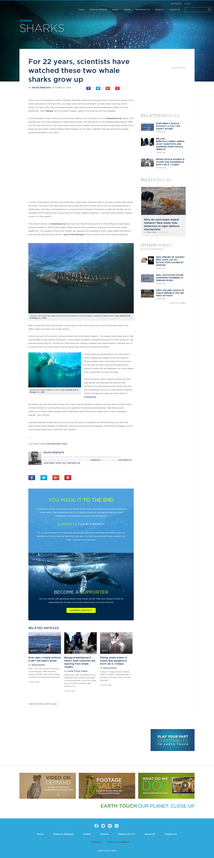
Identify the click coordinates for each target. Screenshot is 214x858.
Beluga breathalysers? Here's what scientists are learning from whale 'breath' (170, 144)
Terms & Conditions (118, 842)
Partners (96, 842)
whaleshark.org (113, 118)
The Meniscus (125, 460)
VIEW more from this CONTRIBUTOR (61, 463)
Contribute (175, 4)
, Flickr (64, 444)
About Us (159, 9)
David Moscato (41, 87)
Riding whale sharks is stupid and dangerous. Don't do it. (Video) (113, 660)
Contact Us (174, 9)
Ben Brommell (54, 444)
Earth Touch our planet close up (21, 6)
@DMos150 (95, 460)
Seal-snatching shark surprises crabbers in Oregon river (170, 278)
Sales (187, 4)
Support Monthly (81, 610)
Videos (115, 9)
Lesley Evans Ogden (77, 671)
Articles (127, 9)
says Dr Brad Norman (73, 234)
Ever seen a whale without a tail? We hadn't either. (168, 126)
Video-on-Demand (98, 9)
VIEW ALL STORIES (178, 303)
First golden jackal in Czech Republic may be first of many (170, 293)
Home (81, 9)
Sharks (42, 28)
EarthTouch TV (143, 9)
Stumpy (49, 111)
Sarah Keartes (38, 665)
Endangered (90, 397)
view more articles (42, 704)
